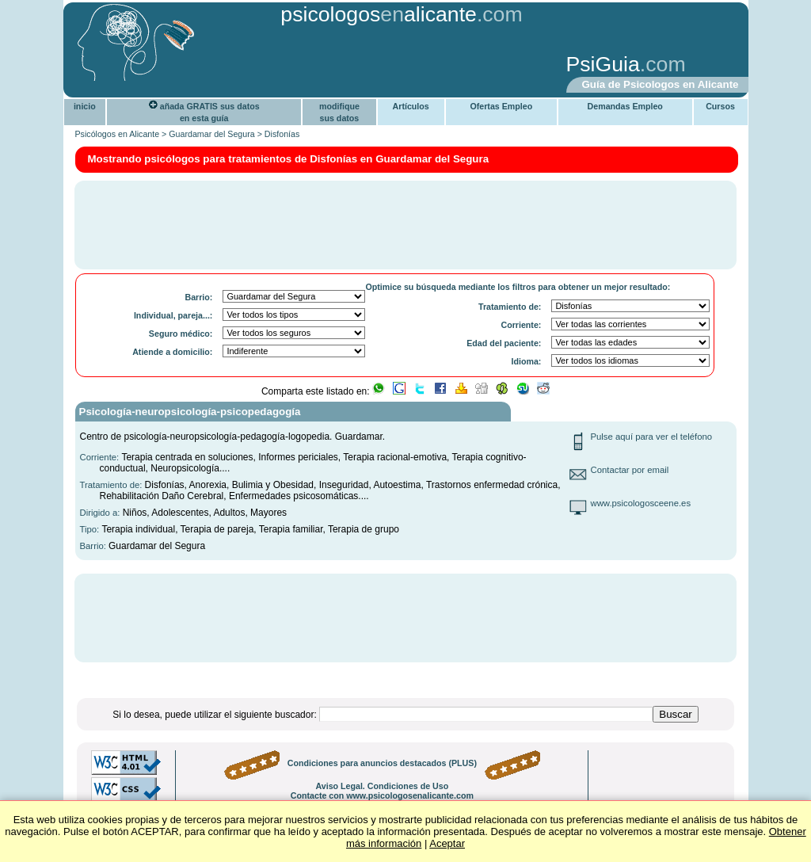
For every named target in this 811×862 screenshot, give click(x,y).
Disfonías (282, 134)
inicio (85, 106)
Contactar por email (630, 470)
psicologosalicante (378, 14)
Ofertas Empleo (501, 106)
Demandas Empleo (625, 106)
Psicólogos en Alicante (117, 134)
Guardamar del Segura (211, 134)
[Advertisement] (314, 66)
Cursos (720, 106)
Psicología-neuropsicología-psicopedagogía (190, 412)
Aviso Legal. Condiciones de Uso (381, 786)
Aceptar (447, 843)
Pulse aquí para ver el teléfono (652, 436)
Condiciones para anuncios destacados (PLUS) (382, 763)
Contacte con (382, 795)
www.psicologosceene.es (641, 503)
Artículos (411, 106)
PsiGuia (603, 64)
